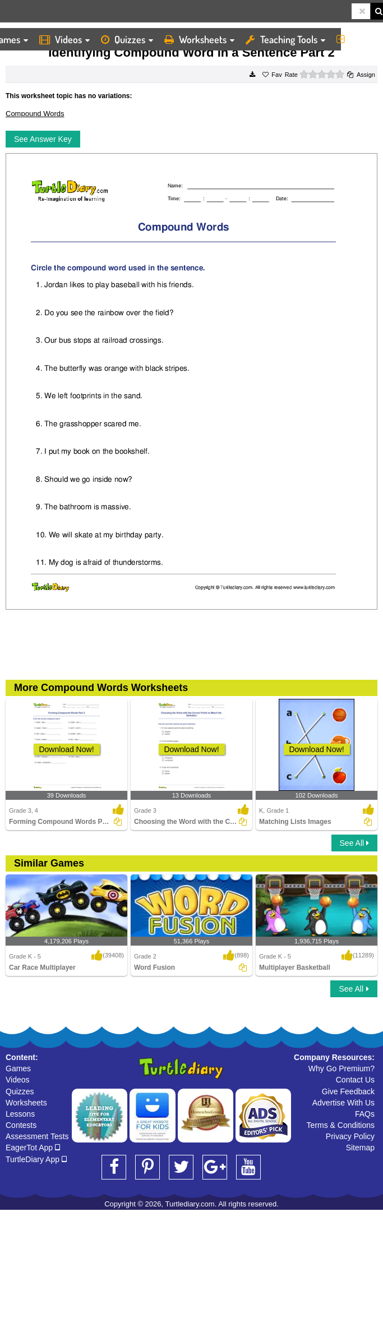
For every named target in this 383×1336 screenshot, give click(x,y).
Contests (21, 1125)
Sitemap (360, 1147)
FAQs (365, 1113)
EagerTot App (33, 1147)
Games (18, 1068)
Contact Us (355, 1079)
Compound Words (35, 113)
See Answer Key (43, 139)
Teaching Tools (285, 39)
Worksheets (199, 39)
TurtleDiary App (36, 1159)
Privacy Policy (350, 1136)
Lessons (20, 1113)
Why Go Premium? (341, 1068)
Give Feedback (348, 1091)
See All (354, 843)
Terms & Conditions (341, 1125)
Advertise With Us (343, 1102)
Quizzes (127, 39)
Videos (64, 39)
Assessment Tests (37, 1136)
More (356, 39)
